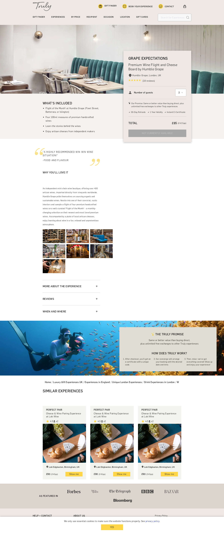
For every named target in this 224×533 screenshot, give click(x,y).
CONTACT (166, 6)
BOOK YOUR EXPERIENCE (137, 6)
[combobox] (180, 92)
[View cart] (184, 6)
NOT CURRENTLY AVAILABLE (157, 133)
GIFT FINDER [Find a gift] (107, 6)
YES (112, 527)
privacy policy (153, 521)
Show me (74, 474)
